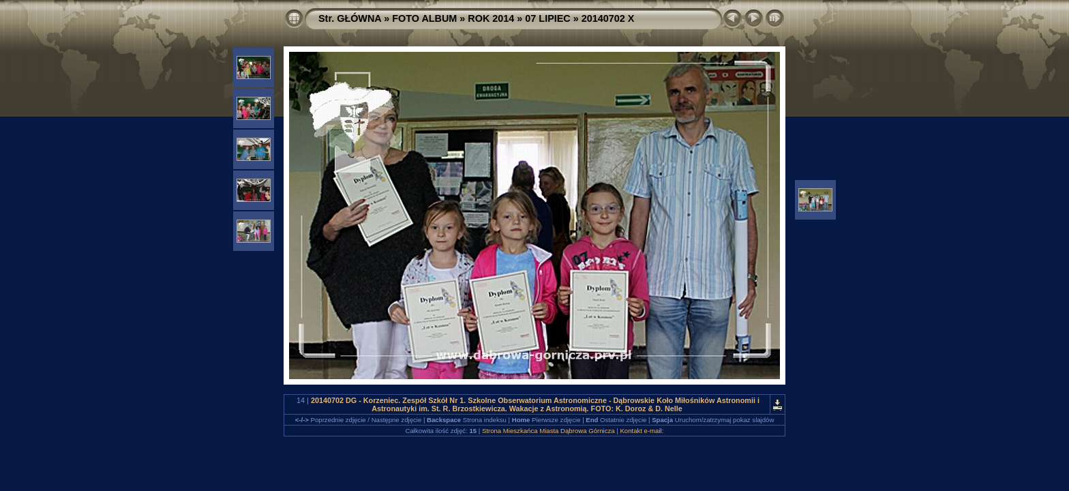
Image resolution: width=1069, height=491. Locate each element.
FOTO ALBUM (424, 18)
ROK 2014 (491, 18)
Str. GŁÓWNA (349, 18)
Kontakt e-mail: (641, 430)
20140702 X (608, 18)
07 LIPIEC (547, 18)
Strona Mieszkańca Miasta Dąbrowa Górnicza (548, 430)
